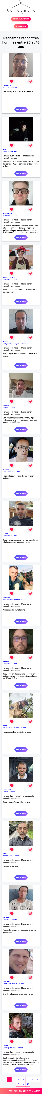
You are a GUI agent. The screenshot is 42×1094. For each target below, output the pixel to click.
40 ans (23, 728)
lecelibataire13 (9, 277)
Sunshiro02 (7, 213)
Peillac (5, 408)
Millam (5, 792)
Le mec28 (7, 85)
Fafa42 (5, 854)
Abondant (7, 88)
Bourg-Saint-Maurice (11, 728)
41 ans (17, 472)
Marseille (6, 280)
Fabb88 (6, 662)
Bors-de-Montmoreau (11, 600)
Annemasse (7, 856)
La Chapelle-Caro (9, 1048)
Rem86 (6, 341)
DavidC (5, 1046)
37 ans (23, 600)
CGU (16, 1091)
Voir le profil (21, 109)
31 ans (14, 920)
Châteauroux (8, 472)
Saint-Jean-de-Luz (10, 984)
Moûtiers (6, 536)
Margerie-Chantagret (11, 344)
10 (28, 1084)
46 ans (14, 152)
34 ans (14, 280)
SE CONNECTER (21, 26)
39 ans (23, 344)
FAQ (10, 1091)
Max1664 (6, 982)
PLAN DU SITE (25, 1091)
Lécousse (6, 920)
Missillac (6, 152)
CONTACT (36, 1091)
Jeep (5, 726)
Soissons (6, 216)
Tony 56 (6, 405)
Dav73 (5, 534)
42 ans (14, 216)
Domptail (6, 664)
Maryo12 (6, 598)
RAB (4, 149)
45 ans (14, 88)
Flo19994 (6, 918)
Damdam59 (7, 790)
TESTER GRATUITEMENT (21, 19)
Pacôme (6, 469)
